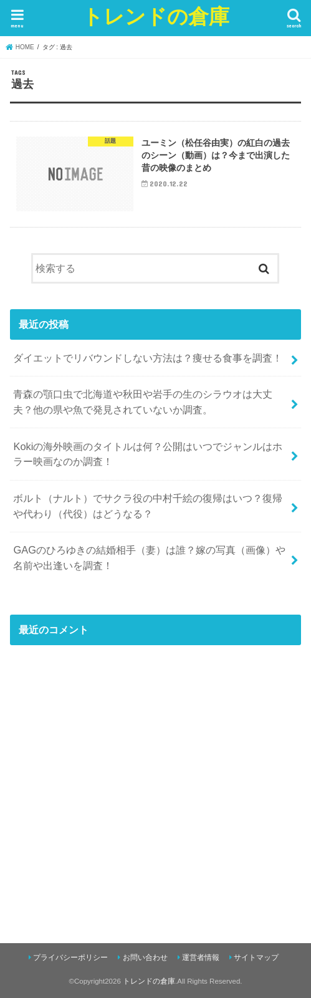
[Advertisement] (155, 794)
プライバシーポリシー (70, 957)
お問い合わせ (145, 957)
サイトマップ (256, 957)
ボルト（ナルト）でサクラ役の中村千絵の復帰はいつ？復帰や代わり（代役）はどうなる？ (147, 505)
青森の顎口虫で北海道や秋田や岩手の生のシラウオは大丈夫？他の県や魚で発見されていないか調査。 (142, 401)
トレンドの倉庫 (155, 16)
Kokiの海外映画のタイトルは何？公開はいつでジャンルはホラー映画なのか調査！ (147, 454)
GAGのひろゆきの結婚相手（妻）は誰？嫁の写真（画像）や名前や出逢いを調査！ (149, 557)
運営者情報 (200, 957)
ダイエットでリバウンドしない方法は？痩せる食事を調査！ (147, 357)
